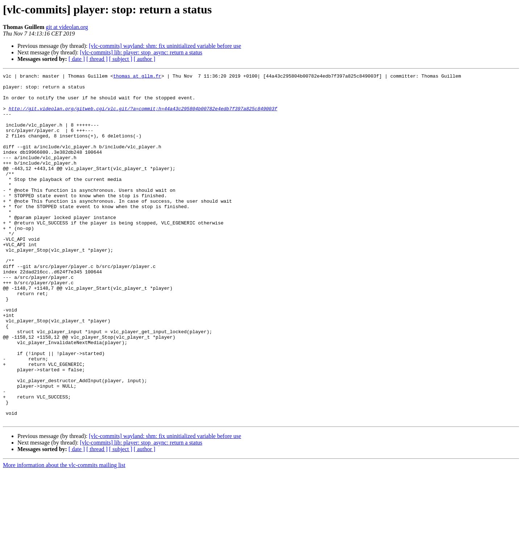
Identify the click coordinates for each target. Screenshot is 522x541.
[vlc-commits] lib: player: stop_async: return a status (141, 52)
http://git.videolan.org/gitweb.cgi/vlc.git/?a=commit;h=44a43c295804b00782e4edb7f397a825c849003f (143, 116)
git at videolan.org (67, 27)
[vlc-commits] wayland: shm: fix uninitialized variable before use (165, 46)
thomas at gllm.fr (137, 77)
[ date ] (77, 59)
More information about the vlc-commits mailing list (64, 535)
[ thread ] (97, 59)
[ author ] (145, 59)
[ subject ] (120, 59)
